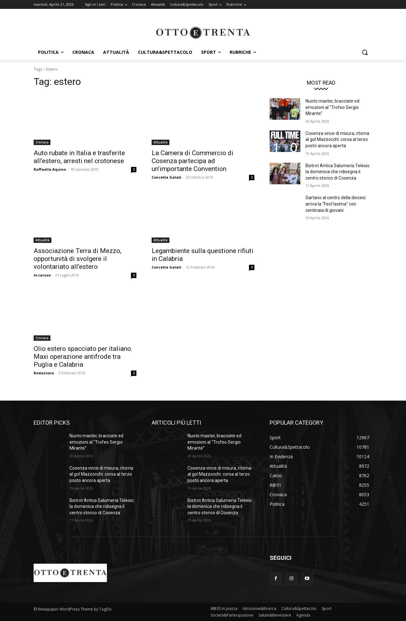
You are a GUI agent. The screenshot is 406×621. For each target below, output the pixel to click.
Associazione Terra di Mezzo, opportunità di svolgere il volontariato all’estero (77, 258)
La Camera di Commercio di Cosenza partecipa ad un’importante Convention (192, 161)
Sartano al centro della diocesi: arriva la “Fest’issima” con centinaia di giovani (335, 203)
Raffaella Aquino (50, 169)
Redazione (44, 373)
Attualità (160, 142)
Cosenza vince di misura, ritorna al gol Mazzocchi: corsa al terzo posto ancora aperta (337, 139)
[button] (364, 52)
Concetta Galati (166, 177)
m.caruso (42, 275)
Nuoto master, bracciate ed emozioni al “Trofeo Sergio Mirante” (332, 107)
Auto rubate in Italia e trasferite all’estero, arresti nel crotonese (79, 157)
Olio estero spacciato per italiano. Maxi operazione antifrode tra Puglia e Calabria (83, 356)
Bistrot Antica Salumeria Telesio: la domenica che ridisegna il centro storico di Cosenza (337, 172)
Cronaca (42, 142)
